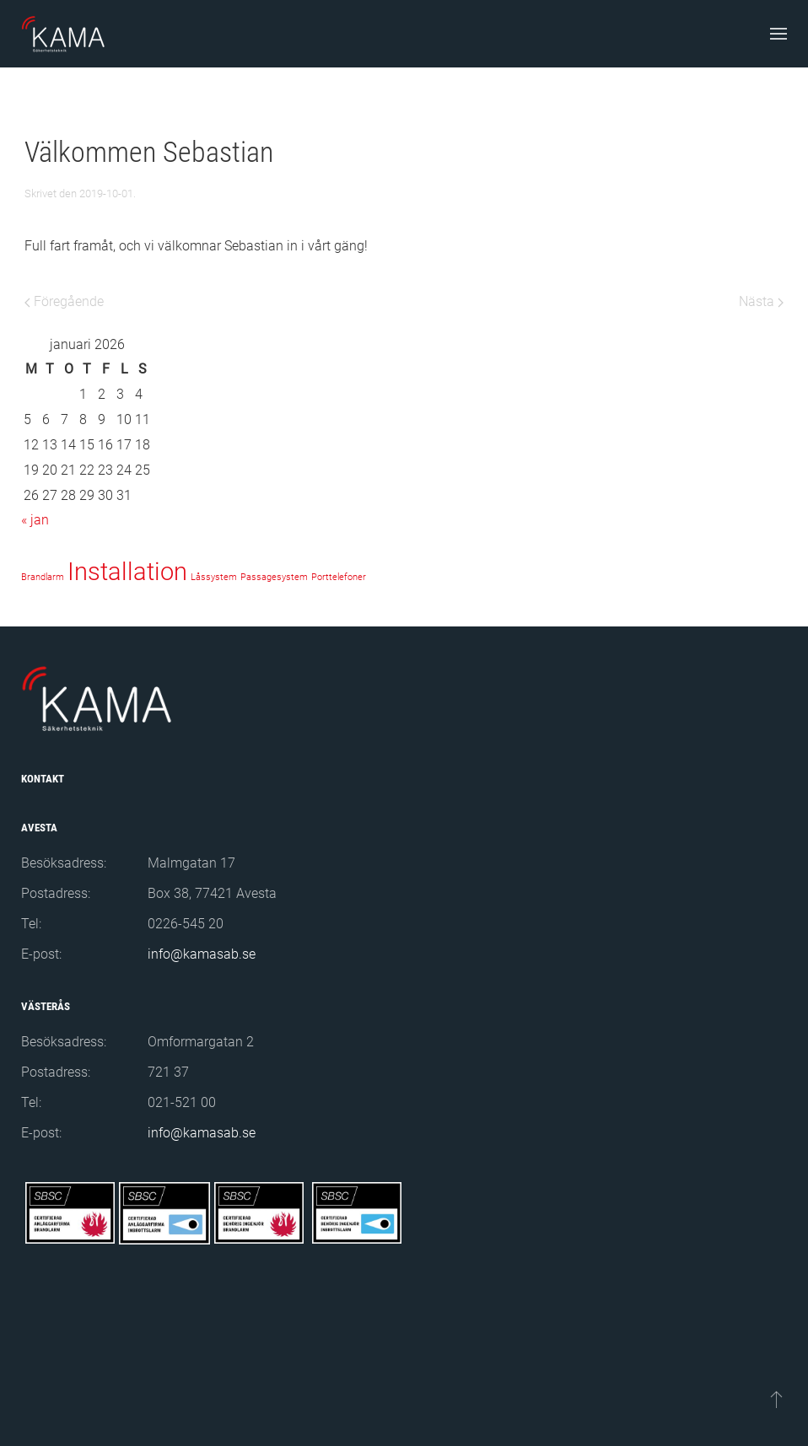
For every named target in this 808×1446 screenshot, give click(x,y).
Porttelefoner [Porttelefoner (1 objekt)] (338, 577)
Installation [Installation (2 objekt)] (127, 571)
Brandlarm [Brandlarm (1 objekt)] (42, 577)
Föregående (64, 301)
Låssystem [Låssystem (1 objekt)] (214, 577)
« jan (35, 520)
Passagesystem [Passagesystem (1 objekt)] (274, 577)
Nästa (761, 301)
